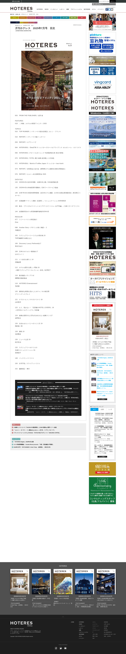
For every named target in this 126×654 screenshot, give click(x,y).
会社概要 (106, 626)
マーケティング (48, 17)
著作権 (105, 628)
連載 (67, 9)
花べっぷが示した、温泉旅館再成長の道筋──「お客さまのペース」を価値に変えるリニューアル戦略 (103, 447)
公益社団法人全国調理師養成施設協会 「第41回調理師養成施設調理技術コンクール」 (105, 386)
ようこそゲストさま (104, 1)
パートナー (100, 9)
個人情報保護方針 (108, 632)
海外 (82, 17)
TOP (13, 14)
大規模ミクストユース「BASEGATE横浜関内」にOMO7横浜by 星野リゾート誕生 (45, 386)
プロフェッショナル (76, 9)
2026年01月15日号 (63, 596)
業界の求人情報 (16, 1)
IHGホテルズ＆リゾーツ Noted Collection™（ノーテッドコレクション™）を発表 (105, 393)
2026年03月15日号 (20, 596)
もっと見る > (102, 399)
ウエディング (95, 626)
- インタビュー (82, 626)
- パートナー (81, 638)
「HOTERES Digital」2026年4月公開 (24, 441)
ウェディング (31, 17)
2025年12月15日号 (84, 596)
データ (39, 17)
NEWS (46, 9)
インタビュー (54, 9)
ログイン (112, 1)
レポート (62, 9)
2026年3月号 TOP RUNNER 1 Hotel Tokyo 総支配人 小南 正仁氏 (32, 447)
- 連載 (80, 630)
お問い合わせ (107, 624)
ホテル (94, 9)
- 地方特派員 (81, 634)
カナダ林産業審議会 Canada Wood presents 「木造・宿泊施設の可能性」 (34, 444)
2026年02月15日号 (41, 596)
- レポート (81, 628)
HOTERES (40, 9)
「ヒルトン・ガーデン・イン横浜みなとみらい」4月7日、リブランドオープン (44, 406)
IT (56, 17)
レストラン (22, 17)
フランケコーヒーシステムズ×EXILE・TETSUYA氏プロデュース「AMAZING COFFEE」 (47, 395)
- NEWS (80, 624)
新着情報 (106, 622)
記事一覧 (18, 14)
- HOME (72, 622)
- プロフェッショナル (83, 632)
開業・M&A (73, 17)
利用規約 (106, 630)
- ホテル (80, 636)
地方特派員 (87, 9)
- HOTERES (81, 622)
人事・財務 (65, 17)
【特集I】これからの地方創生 (61, 598)
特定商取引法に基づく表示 (110, 634)
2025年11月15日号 (106, 596)
